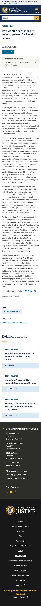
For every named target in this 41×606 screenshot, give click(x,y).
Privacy (20, 551)
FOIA (20, 536)
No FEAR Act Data (20, 565)
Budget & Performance (20, 526)
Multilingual (20, 580)
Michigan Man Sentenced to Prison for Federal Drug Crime (19, 356)
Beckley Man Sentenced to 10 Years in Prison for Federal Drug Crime (20, 406)
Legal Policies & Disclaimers (20, 546)
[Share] (8, 52)
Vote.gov (20, 585)
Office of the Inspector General (20, 561)
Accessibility (20, 541)
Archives (20, 531)
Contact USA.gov (20, 597)
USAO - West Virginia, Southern (14, 322)
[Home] (15, 12)
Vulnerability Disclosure (20, 575)
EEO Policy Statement (20, 570)
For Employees (20, 556)
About (20, 521)
